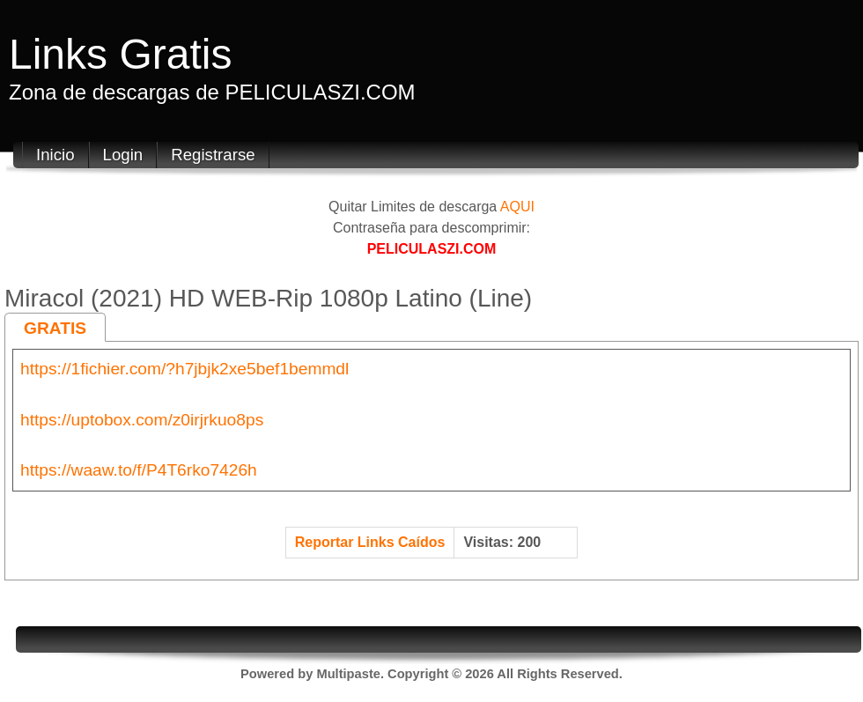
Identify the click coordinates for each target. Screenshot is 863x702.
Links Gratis (120, 54)
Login (123, 154)
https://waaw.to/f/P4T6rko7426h (138, 470)
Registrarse (212, 154)
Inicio (55, 154)
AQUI (517, 206)
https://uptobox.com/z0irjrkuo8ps (141, 419)
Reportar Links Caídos (370, 542)
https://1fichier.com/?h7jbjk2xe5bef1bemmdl (184, 368)
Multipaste (348, 674)
